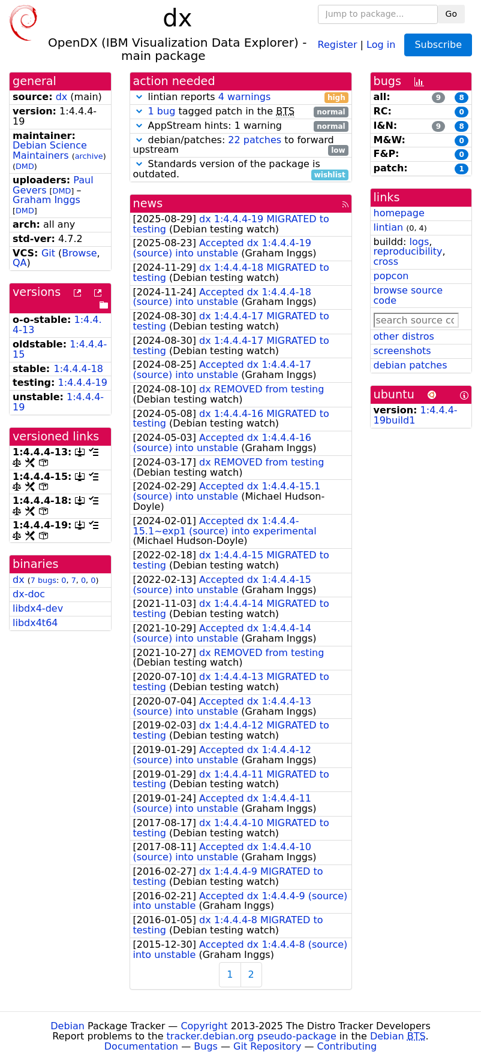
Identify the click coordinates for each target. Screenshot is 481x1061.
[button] (139, 96)
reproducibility (408, 251)
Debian (67, 1026)
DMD (25, 166)
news (148, 203)
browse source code (408, 295)
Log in (380, 44)
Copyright (204, 1026)
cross (386, 261)
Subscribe (438, 44)
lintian (389, 227)
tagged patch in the (240, 112)
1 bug (162, 111)
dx (62, 96)
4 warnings (244, 96)
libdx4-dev (38, 608)
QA (20, 262)
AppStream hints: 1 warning (240, 126)
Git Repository (267, 1046)
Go (451, 14)
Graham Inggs (46, 199)
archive (89, 156)
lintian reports (240, 97)
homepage (399, 213)
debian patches (410, 365)
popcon (391, 276)
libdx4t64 (35, 622)
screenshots (402, 350)
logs (419, 241)
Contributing (347, 1046)
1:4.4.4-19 (82, 382)
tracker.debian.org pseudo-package (251, 1036)
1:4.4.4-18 (78, 368)
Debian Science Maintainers (50, 150)
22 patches (254, 140)
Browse (79, 253)
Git (48, 253)
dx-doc (29, 594)
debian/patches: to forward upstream (240, 145)
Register (337, 44)
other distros (404, 336)
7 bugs (43, 580)
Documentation (141, 1046)
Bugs (206, 1046)
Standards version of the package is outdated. (240, 169)
